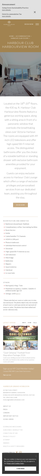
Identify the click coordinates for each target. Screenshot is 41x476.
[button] (24, 330)
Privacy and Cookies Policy (15, 463)
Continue (20, 468)
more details (6, 10)
